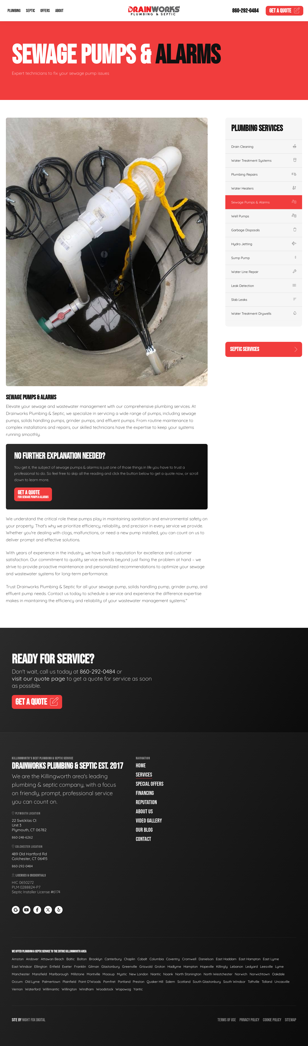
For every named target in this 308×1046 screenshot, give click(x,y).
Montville (93, 974)
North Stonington (188, 974)
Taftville (253, 982)
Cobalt (142, 959)
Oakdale (278, 974)
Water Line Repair (263, 272)
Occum (17, 982)
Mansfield (39, 974)
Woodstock (104, 989)
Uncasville (282, 982)
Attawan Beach (52, 959)
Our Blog (144, 830)
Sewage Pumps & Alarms (263, 202)
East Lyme (271, 959)
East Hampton (250, 959)
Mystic (122, 974)
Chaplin (129, 959)
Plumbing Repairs (263, 174)
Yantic (138, 989)
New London (138, 974)
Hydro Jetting (263, 244)
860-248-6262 (22, 837)
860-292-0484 (245, 10)
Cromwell (189, 959)
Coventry (173, 959)
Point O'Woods (89, 982)
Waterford (32, 989)
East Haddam (226, 959)
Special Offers (149, 784)
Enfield (55, 966)
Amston (18, 959)
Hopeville (207, 966)
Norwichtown (260, 974)
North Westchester (218, 974)
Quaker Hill (155, 982)
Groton (160, 966)
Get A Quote (33, 494)
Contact (143, 839)
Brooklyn (95, 959)
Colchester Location (27, 847)
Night (26, 1019)
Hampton (191, 966)
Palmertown (51, 982)
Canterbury (113, 959)
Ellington (40, 966)
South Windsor (234, 982)
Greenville (129, 966)
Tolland (267, 982)
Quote (284, 10)
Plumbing (14, 10)
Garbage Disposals (263, 230)
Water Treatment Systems (263, 160)
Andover (32, 959)
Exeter (67, 966)
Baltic (70, 959)
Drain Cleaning (263, 147)
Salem (170, 982)
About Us (144, 811)
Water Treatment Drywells (263, 313)
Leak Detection (263, 286)
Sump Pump (263, 258)
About (59, 10)
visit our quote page (38, 678)
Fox (33, 1019)
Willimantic (51, 989)
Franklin (80, 966)
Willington (69, 989)
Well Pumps (263, 216)
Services (144, 774)
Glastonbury (110, 966)
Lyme (279, 966)
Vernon (17, 989)
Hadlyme (174, 966)
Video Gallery (149, 820)
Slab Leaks (263, 300)
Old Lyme (32, 982)
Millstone (77, 974)
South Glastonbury (207, 982)
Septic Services (263, 349)
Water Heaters (263, 188)
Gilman (93, 966)
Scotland (183, 982)
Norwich (241, 974)
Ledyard (251, 966)
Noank (168, 974)
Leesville (266, 966)
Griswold (145, 966)
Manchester (21, 974)
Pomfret (109, 982)
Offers (45, 10)
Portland (124, 982)
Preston (138, 982)
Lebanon (236, 966)
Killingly (222, 966)
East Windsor (22, 966)
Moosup (109, 974)
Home (141, 765)
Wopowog (123, 989)
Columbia (157, 959)
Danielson (206, 959)
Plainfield (69, 982)
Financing (145, 793)
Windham (86, 989)
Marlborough (58, 974)
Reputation (146, 802)
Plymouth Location (26, 813)
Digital (40, 1019)
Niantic (155, 974)
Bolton (82, 959)
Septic (30, 10)
